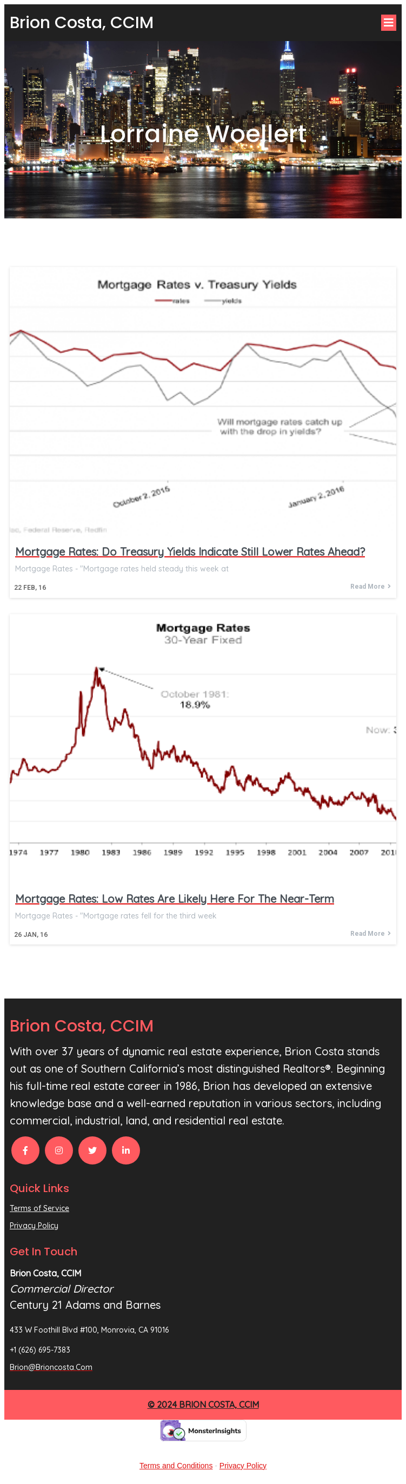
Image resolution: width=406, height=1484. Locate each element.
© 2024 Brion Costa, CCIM (203, 1404)
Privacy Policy (243, 1465)
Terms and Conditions (175, 1465)
